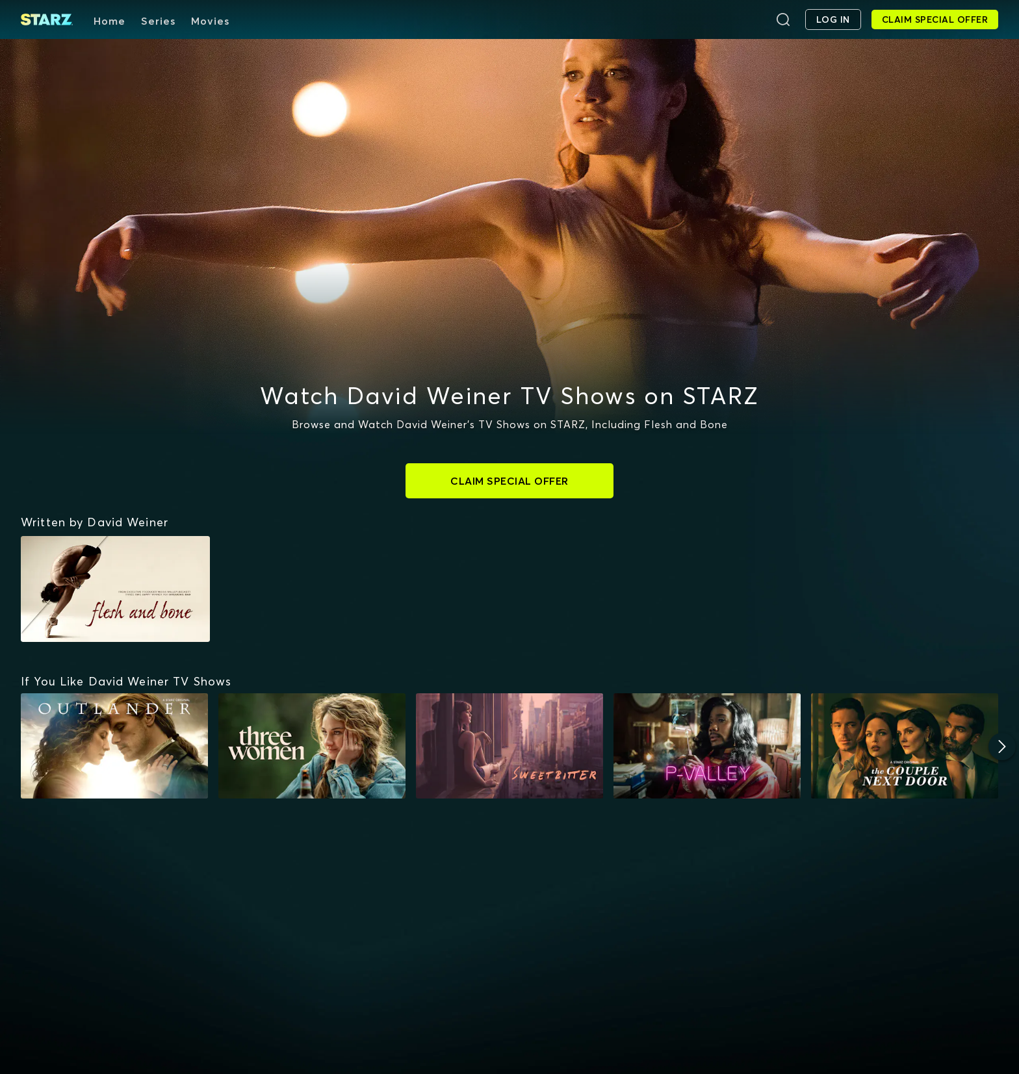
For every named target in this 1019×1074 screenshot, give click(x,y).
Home (109, 20)
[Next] (1002, 746)
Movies (210, 20)
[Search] (783, 19)
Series (158, 20)
